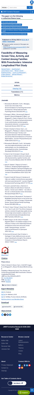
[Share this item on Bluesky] (2, 315)
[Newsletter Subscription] (17, 383)
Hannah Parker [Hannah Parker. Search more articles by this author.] (6, 69)
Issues (20, 351)
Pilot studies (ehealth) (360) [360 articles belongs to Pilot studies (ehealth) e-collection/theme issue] (9, 22)
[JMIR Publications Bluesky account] (19, 365)
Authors (20, 345)
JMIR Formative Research (10, 12)
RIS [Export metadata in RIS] (2, 297)
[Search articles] (30, 7)
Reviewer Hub (5, 346)
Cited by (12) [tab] (17, 89)
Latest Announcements (23, 341)
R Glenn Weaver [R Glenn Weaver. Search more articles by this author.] (6, 74)
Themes (21, 348)
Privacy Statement (7, 365)
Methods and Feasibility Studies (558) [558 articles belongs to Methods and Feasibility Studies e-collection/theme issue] (11, 24)
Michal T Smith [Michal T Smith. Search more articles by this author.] (19, 70)
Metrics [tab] (17, 95)
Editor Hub (4, 343)
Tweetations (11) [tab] (17, 92)
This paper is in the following (12, 17)
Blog (19, 354)
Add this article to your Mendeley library (12, 299)
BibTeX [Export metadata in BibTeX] (3, 294)
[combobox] (18, 7)
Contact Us (4, 368)
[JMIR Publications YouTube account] (29, 365)
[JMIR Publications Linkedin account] (27, 365)
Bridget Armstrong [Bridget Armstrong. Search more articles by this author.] (7, 76)
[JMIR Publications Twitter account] (22, 365)
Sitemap (4, 371)
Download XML (18, 306)
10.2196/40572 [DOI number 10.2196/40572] (8, 278)
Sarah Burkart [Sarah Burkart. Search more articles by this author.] (16, 69)
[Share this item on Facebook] (7, 315)
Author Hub (4, 340)
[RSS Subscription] (22, 367)
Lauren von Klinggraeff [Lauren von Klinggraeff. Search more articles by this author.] (20, 72)
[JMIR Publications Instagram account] (19, 367)
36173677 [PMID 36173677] (8, 280)
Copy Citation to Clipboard (9, 285)
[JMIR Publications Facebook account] (24, 365)
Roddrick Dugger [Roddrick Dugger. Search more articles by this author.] (6, 72)
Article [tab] (17, 82)
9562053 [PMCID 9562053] (8, 281)
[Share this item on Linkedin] (10, 315)
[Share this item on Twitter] (5, 315)
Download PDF (6, 306)
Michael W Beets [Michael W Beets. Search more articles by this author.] (17, 74)
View (26, 111)
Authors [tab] (17, 85)
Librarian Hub (5, 349)
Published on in (15, 40)
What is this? (5, 255)
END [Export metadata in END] (2, 292)
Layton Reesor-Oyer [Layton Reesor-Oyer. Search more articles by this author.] (7, 70)
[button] (32, 2)
